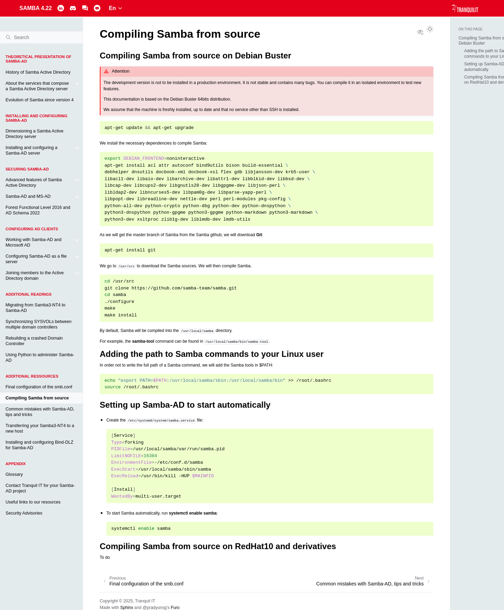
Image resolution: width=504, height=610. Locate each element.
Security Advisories (24, 513)
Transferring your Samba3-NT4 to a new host (40, 428)
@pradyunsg (155, 607)
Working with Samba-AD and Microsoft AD (33, 242)
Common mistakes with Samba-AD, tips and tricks (40, 412)
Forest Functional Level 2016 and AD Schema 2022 (38, 210)
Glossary (14, 474)
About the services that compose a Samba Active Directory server (37, 86)
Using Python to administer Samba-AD (40, 357)
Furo (175, 607)
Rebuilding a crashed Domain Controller (34, 341)
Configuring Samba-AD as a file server (36, 259)
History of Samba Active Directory (38, 72)
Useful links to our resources (33, 502)
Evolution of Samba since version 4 (40, 100)
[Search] (41, 37)
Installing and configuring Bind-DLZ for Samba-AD (39, 445)
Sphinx (126, 607)
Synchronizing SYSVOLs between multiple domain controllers (38, 324)
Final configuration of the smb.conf (39, 387)
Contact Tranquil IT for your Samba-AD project (40, 488)
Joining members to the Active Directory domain (35, 275)
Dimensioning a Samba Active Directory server (34, 134)
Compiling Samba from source (37, 398)
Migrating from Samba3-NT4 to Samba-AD (35, 308)
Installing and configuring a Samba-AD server (31, 150)
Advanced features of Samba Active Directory (34, 182)
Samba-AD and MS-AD (28, 196)
